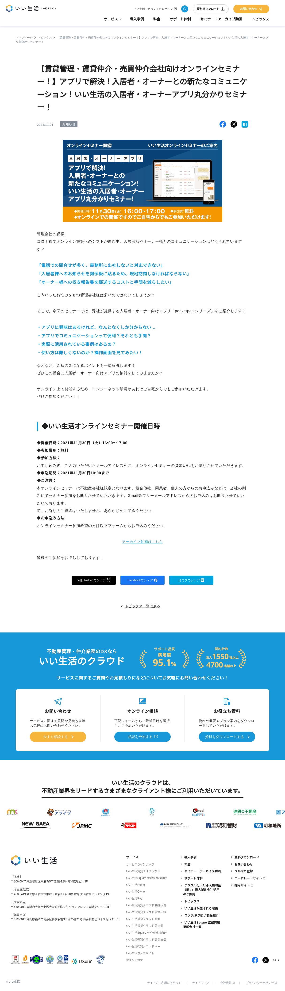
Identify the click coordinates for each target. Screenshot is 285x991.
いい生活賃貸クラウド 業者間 (144, 925)
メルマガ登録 (244, 871)
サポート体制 (180, 21)
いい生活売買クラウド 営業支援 (146, 938)
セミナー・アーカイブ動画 (221, 21)
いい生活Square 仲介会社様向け (146, 932)
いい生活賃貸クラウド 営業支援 (146, 911)
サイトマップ (200, 982)
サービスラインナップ (140, 864)
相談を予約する (140, 737)
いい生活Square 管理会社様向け (146, 877)
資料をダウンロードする (224, 737)
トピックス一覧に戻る (142, 607)
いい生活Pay (134, 898)
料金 (156, 21)
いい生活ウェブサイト (140, 952)
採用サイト (242, 884)
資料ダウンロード (211, 10)
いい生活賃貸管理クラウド (143, 870)
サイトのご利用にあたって (164, 982)
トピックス (260, 21)
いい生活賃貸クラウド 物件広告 (146, 904)
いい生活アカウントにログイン (153, 10)
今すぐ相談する (55, 737)
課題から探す (134, 959)
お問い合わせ (251, 10)
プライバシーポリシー (261, 982)
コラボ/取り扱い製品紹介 (201, 915)
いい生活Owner (136, 891)
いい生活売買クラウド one (143, 945)
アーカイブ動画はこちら (142, 542)
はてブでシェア (191, 580)
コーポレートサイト (248, 878)
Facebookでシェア (142, 580)
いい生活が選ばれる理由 (201, 907)
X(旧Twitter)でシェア (93, 580)
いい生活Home (135, 884)
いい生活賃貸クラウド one (143, 918)
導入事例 (137, 21)
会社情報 (227, 982)
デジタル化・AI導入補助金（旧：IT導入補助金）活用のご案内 (202, 889)
